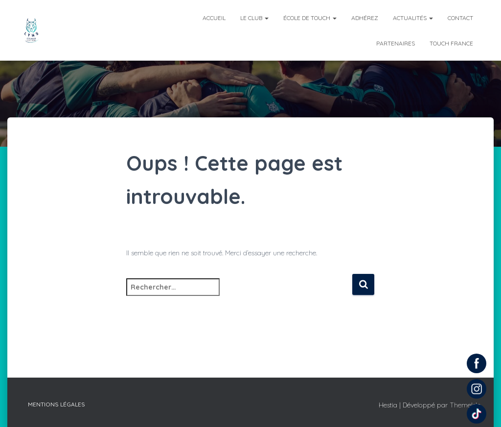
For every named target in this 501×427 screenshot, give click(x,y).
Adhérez (364, 18)
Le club (254, 18)
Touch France (451, 43)
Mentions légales (56, 404)
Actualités (413, 18)
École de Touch (310, 18)
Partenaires (395, 43)
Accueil (214, 18)
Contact (460, 18)
